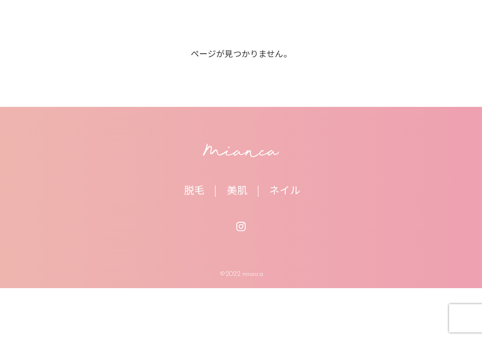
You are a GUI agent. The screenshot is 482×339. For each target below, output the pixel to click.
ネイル (284, 189)
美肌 (237, 189)
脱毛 (194, 189)
